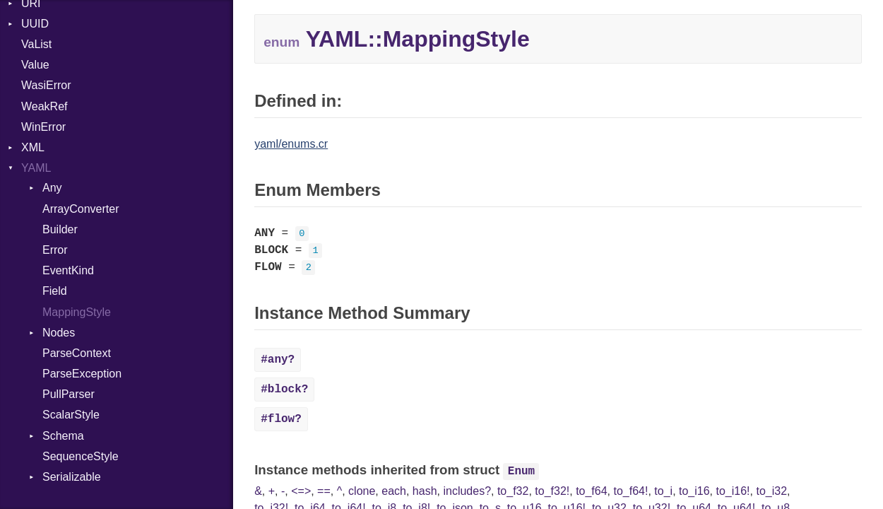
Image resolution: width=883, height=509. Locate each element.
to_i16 (694, 491)
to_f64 (591, 491)
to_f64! (631, 491)
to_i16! (733, 491)
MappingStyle (76, 312)
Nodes (58, 333)
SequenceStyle (80, 456)
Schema (63, 436)
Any (52, 188)
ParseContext (76, 353)
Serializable (71, 477)
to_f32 (512, 491)
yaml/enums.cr (291, 144)
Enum (521, 471)
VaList (36, 44)
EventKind (68, 270)
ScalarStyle (71, 415)
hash (425, 491)
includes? (467, 491)
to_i (663, 491)
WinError (43, 127)
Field (54, 291)
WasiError (46, 85)
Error (55, 250)
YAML (36, 168)
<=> (301, 491)
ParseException (82, 374)
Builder (60, 229)
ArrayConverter (80, 209)
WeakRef (44, 106)
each (393, 491)
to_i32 (771, 491)
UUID (35, 24)
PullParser (68, 394)
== (324, 491)
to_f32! (552, 491)
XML (33, 147)
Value (35, 65)
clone (361, 491)
